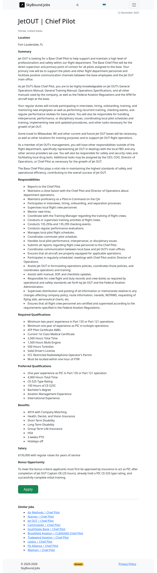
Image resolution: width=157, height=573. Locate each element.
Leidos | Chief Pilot (40, 542)
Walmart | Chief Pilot (41, 550)
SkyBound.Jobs (34, 4)
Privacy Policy (127, 564)
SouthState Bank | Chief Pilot (46, 529)
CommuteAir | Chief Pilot (44, 525)
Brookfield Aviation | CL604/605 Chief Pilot (55, 533)
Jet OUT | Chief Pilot (41, 521)
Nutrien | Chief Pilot (41, 517)
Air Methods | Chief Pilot (44, 512)
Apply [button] (28, 489)
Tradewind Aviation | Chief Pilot (48, 537)
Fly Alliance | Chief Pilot (43, 546)
